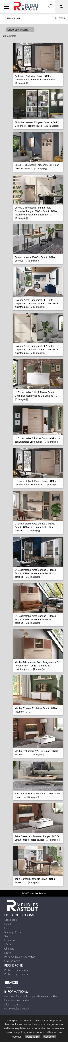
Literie (7, 953)
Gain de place (12, 961)
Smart (16, 18)
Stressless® (10, 920)
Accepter (49, 1036)
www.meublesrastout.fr (16, 1009)
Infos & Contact (12, 1005)
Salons (7, 936)
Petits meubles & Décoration (19, 957)
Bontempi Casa (12, 932)
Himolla (8, 924)
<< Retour (59, 18)
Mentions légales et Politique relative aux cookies (30, 996)
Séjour (7, 944)
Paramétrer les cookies (16, 1000)
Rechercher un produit (16, 970)
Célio (8, 18)
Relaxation (9, 940)
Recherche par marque (16, 974)
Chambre (9, 949)
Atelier (7, 987)
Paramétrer (32, 1036)
